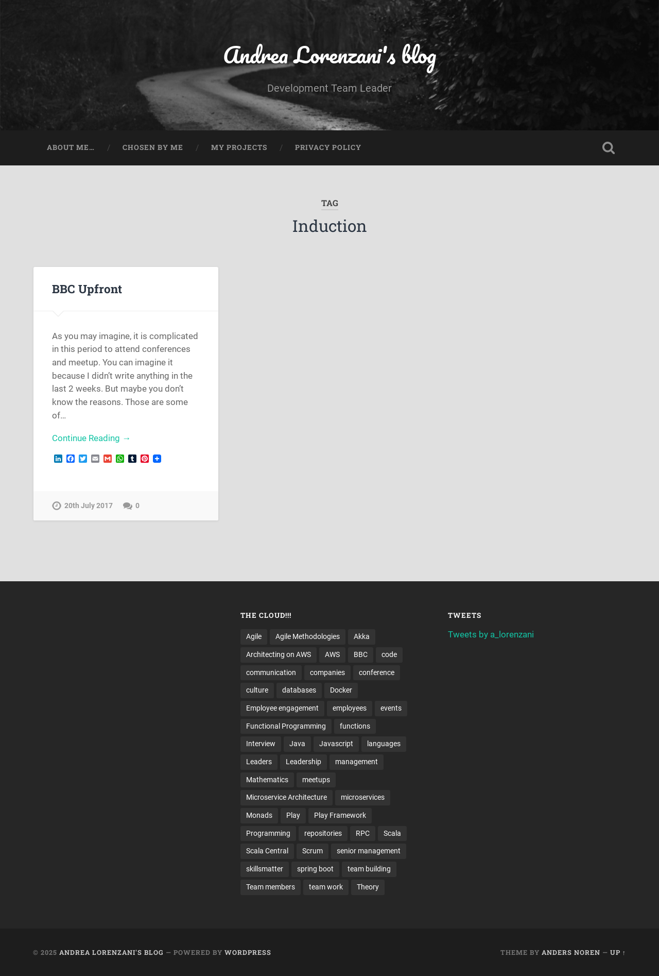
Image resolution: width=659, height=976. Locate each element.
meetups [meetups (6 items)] (316, 780)
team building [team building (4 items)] (369, 869)
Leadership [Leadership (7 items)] (303, 762)
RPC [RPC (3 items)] (363, 833)
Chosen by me (153, 147)
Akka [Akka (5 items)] (362, 636)
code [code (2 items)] (389, 654)
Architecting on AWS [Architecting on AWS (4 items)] (278, 654)
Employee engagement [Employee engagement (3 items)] (282, 708)
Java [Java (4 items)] (297, 743)
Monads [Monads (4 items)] (259, 815)
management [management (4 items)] (356, 762)
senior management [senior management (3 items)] (369, 851)
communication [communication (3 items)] (271, 672)
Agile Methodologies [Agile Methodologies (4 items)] (307, 636)
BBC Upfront (87, 288)
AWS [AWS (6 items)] (332, 654)
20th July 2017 (88, 505)
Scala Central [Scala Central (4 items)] (267, 851)
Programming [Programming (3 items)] (268, 833)
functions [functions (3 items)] (355, 726)
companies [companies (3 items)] (327, 672)
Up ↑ (618, 952)
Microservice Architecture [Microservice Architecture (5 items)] (286, 797)
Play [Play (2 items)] (293, 815)
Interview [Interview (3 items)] (260, 743)
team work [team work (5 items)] (326, 887)
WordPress (247, 952)
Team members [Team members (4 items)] (270, 887)
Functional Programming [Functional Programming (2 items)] (286, 726)
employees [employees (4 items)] (350, 708)
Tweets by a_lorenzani (491, 634)
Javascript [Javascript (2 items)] (336, 743)
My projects (239, 147)
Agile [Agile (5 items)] (254, 636)
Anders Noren (571, 952)
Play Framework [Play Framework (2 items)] (340, 815)
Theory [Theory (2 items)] (368, 887)
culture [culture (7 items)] (257, 690)
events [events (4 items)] (391, 708)
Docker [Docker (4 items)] (341, 690)
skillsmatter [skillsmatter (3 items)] (264, 869)
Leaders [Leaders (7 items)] (259, 762)
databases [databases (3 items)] (299, 690)
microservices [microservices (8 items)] (363, 797)
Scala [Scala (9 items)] (392, 833)
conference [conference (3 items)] (376, 672)
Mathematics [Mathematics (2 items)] (267, 780)
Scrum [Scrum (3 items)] (312, 851)
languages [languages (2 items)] (384, 743)
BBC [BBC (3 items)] (361, 654)
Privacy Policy (328, 147)
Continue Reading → (91, 438)
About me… (71, 147)
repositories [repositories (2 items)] (323, 833)
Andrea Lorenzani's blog (329, 54)
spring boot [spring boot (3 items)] (315, 869)
